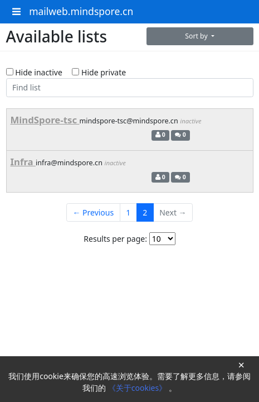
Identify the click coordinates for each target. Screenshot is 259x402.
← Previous (93, 212)
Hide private (99, 72)
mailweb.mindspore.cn (81, 11)
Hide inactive (34, 72)
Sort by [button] (197, 36)
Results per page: (115, 238)
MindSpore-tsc (45, 119)
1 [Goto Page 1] (128, 212)
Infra (23, 161)
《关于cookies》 (138, 387)
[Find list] (129, 87)
